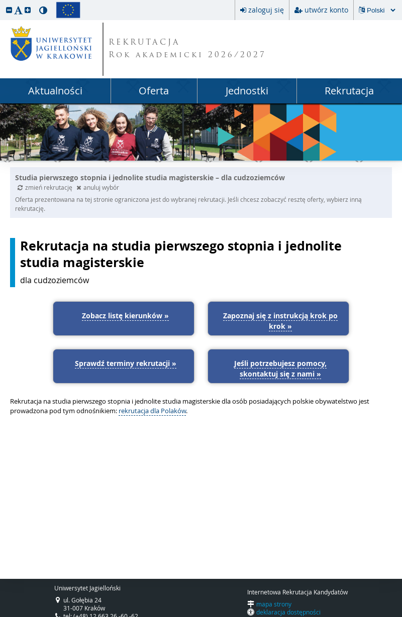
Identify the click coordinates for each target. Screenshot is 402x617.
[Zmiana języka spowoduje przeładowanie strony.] (381, 10)
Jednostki (247, 90)
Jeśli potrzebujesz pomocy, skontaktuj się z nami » (280, 368)
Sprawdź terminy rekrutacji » (125, 363)
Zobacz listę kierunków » (125, 315)
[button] (9, 10)
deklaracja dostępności (288, 612)
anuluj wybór (97, 187)
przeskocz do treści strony (2, 2)
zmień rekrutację (46, 187)
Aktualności (55, 90)
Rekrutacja (349, 90)
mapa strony (273, 604)
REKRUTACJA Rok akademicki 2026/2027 (187, 49)
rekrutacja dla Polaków (152, 410)
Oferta (154, 90)
